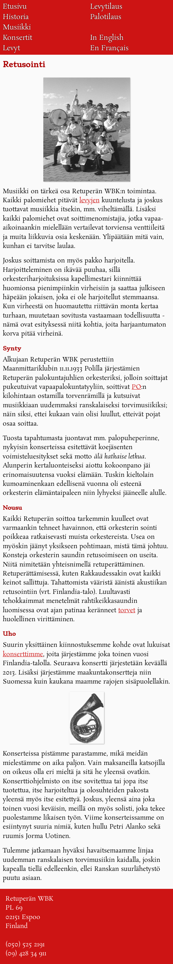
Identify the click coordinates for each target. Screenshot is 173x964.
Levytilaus (106, 6)
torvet (126, 610)
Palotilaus (105, 17)
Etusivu (15, 6)
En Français (109, 48)
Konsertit (17, 38)
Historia (16, 17)
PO (136, 387)
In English (107, 38)
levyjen (89, 200)
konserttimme (23, 654)
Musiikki (17, 27)
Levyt (11, 48)
